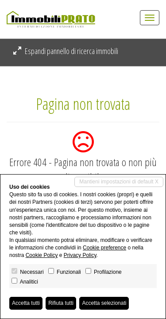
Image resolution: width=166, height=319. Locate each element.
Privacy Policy (80, 255)
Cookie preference (104, 248)
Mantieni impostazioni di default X (118, 182)
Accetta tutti (26, 303)
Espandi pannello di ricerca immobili (65, 51)
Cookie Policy (42, 255)
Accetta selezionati (104, 303)
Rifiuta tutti (60, 303)
